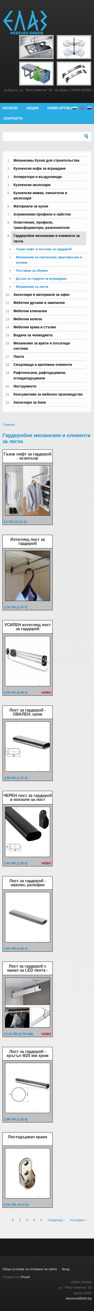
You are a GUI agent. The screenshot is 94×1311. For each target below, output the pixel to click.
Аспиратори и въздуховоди (38, 177)
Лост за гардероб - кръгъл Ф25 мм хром (27, 1053)
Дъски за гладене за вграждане (41, 278)
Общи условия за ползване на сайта (30, 1269)
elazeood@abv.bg (78, 1298)
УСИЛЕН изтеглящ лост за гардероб (27, 627)
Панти (19, 357)
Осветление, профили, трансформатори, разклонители (42, 225)
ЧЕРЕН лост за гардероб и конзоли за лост (27, 797)
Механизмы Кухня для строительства (46, 160)
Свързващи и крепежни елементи (43, 365)
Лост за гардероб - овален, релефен (27, 883)
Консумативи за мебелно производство (48, 394)
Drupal (25, 1277)
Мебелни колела (28, 319)
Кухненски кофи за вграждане (40, 168)
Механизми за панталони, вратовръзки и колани (49, 259)
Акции (32, 108)
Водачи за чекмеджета (33, 335)
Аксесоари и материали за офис (42, 295)
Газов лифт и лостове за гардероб (44, 249)
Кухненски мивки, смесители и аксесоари (40, 195)
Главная (9, 425)
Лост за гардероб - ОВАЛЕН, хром (27, 712)
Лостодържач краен (27, 1137)
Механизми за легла (32, 287)
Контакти (13, 118)
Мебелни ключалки (30, 311)
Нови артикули (62, 108)
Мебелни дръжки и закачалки (39, 303)
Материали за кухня (31, 206)
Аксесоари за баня (30, 402)
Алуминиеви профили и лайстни (42, 214)
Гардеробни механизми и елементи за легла (47, 238)
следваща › (56, 1220)
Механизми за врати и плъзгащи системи (42, 345)
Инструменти (25, 386)
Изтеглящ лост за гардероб (27, 541)
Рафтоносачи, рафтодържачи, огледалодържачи (40, 375)
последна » (78, 1220)
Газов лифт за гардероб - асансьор (27, 456)
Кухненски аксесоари (32, 185)
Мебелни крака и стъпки (35, 327)
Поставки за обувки (32, 270)
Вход (65, 1269)
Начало (10, 108)
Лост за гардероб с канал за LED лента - (27, 968)
